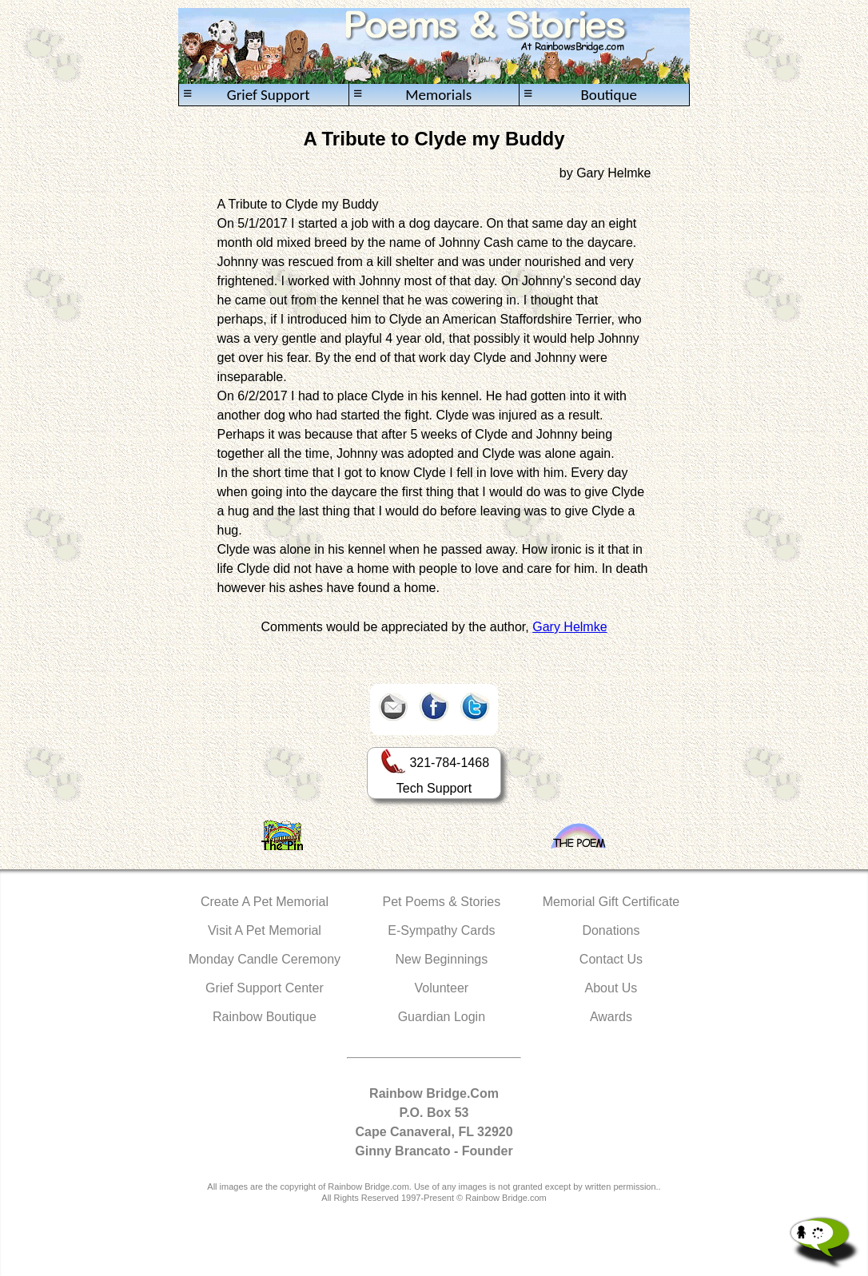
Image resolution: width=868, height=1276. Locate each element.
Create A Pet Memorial (264, 901)
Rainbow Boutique (265, 1017)
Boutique (580, 94)
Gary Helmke (569, 627)
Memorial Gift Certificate (611, 901)
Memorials (412, 94)
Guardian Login (441, 1017)
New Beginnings (442, 959)
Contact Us (611, 959)
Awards (611, 1017)
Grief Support (246, 94)
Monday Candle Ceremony (264, 959)
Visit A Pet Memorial (264, 930)
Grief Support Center (264, 988)
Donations (610, 930)
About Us (611, 988)
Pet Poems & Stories (442, 901)
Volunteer (442, 988)
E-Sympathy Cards (441, 930)
